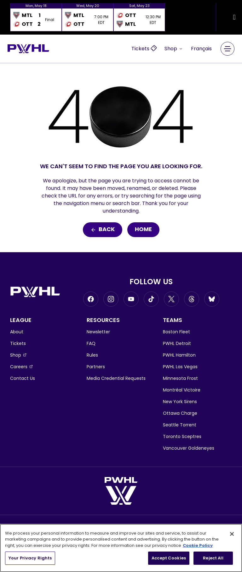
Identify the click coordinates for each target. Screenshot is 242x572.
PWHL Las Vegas (180, 367)
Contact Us (22, 378)
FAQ (91, 343)
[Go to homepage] (28, 48)
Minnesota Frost (180, 378)
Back (102, 230)
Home (143, 230)
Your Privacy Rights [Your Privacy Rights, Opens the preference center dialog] (30, 558)
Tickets (18, 343)
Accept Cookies (169, 558)
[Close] (232, 534)
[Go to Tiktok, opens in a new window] (151, 299)
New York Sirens (180, 401)
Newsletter (98, 332)
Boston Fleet (176, 332)
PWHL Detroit (177, 343)
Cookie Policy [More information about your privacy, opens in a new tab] (198, 545)
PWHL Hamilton (179, 355)
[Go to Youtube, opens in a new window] (131, 299)
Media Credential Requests (116, 378)
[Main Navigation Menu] (227, 49)
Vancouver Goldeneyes (188, 448)
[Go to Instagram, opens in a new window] (110, 299)
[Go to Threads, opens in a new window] (191, 299)
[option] (36, 17)
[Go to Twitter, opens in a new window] (171, 299)
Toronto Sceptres (182, 436)
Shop (173, 48)
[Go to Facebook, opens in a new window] (90, 299)
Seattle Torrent (179, 425)
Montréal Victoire (181, 390)
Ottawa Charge (180, 413)
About (16, 332)
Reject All (213, 558)
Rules (92, 355)
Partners (96, 367)
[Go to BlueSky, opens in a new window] (211, 299)
